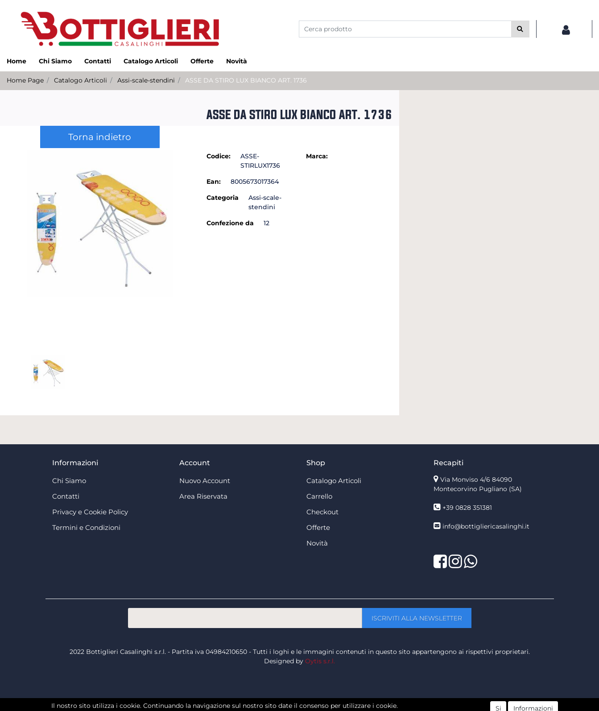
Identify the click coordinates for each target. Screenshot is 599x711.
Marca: (317, 156)
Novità (236, 61)
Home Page (25, 80)
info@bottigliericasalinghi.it (485, 526)
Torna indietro (99, 137)
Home (16, 61)
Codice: (219, 156)
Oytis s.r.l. (320, 661)
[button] (520, 29)
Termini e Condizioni (86, 527)
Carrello (319, 496)
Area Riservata (203, 496)
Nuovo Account (204, 480)
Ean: (214, 182)
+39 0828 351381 (467, 508)
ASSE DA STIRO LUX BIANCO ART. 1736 (246, 80)
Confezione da (230, 223)
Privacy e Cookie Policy (90, 512)
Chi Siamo (55, 61)
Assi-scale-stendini (146, 80)
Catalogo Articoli (151, 61)
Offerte (202, 61)
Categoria (223, 198)
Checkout (322, 512)
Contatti (97, 61)
